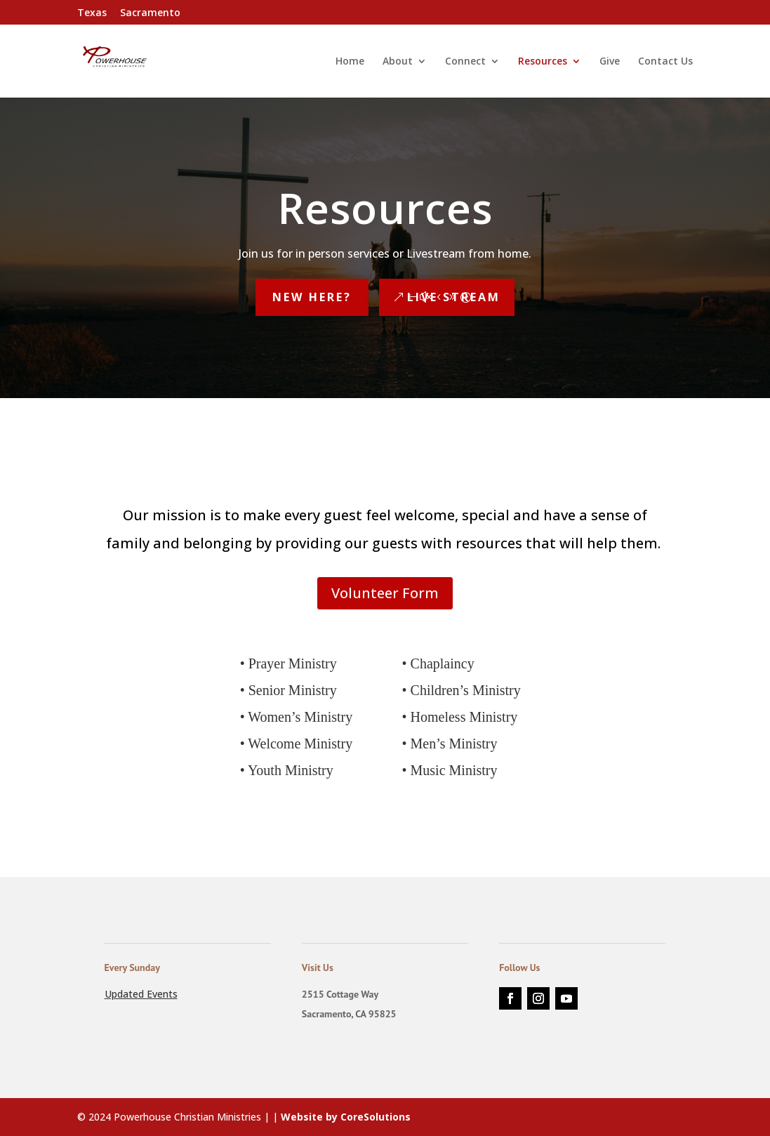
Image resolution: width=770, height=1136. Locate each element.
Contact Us (665, 61)
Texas (92, 13)
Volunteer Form (385, 592)
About (398, 61)
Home (350, 61)
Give (609, 61)
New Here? (312, 297)
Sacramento (150, 13)
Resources (542, 61)
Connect (465, 61)
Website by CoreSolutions (346, 1116)
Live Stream (453, 297)
